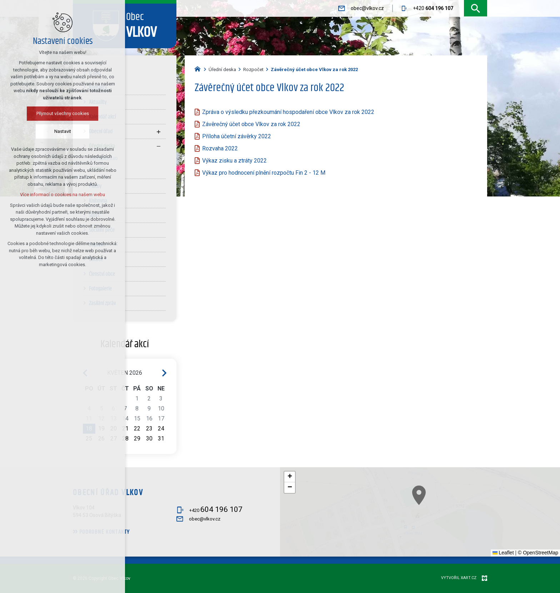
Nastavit (60, 131)
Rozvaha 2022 (220, 148)
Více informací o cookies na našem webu (61, 194)
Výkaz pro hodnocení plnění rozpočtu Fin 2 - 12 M (264, 172)
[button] (455, 519)
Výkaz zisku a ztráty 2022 (234, 160)
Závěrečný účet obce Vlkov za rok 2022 (251, 124)
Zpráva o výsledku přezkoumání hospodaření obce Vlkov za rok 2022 (288, 112)
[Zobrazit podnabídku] (158, 131)
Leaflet (503, 552)
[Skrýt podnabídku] (158, 146)
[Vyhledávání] (475, 8)
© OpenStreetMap (538, 552)
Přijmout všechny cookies (61, 113)
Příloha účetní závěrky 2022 (236, 136)
